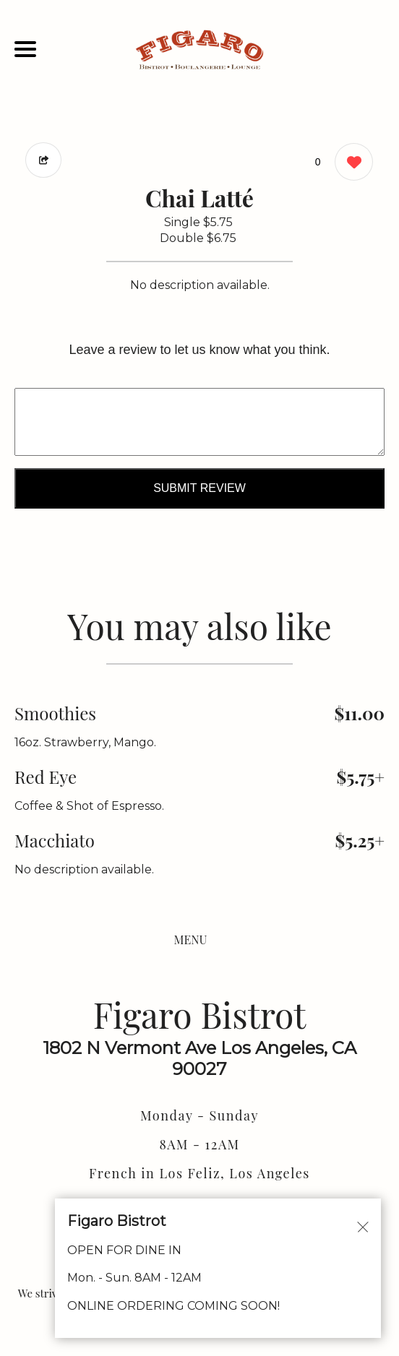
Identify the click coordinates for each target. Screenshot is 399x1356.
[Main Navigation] (25, 49)
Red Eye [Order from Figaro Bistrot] (45, 776)
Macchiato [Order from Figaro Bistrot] (54, 840)
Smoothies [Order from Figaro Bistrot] (55, 713)
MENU (190, 939)
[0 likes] (350, 163)
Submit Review (199, 488)
